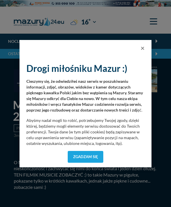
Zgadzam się (85, 156)
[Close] (142, 48)
